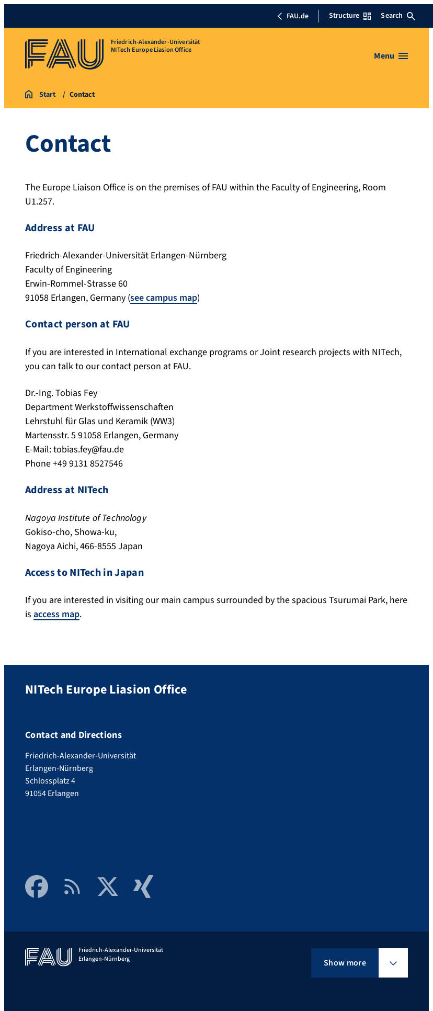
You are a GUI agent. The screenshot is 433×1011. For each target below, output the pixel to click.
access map (56, 614)
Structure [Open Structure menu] (350, 15)
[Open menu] (391, 55)
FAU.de (293, 16)
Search (398, 15)
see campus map (163, 297)
